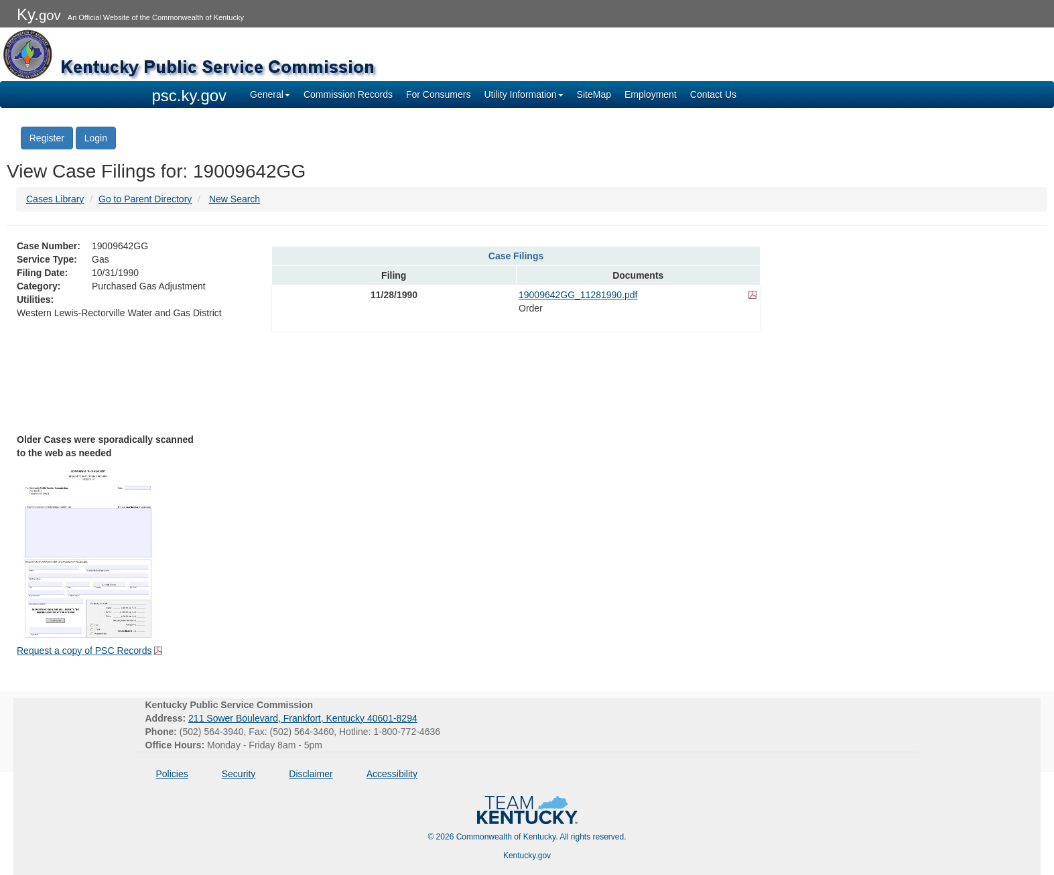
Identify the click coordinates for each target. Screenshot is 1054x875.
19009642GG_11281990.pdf (578, 294)
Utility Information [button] (523, 94)
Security (239, 773)
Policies (172, 773)
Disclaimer (310, 773)
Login (95, 138)
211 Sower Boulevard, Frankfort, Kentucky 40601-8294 (302, 718)
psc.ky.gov (189, 95)
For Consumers (438, 94)
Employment (650, 94)
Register (46, 138)
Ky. (39, 14)
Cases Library (55, 199)
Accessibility (392, 773)
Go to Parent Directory (145, 199)
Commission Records (348, 94)
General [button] (270, 94)
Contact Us (713, 94)
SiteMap (594, 94)
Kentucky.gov (527, 855)
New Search (234, 199)
